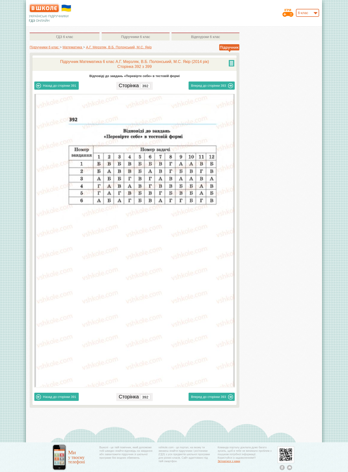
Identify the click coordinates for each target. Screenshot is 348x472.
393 (212, 85)
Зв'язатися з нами (229, 461)
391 (56, 85)
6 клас (64, 37)
